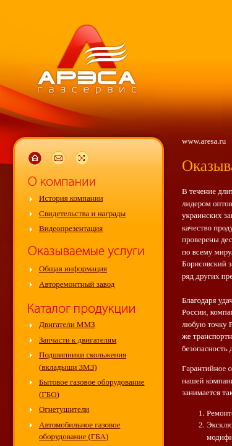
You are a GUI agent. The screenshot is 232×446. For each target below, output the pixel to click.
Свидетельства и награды (82, 213)
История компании (71, 198)
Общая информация (73, 268)
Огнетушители (64, 409)
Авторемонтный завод (76, 284)
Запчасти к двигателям (77, 339)
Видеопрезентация (71, 228)
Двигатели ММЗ (67, 324)
